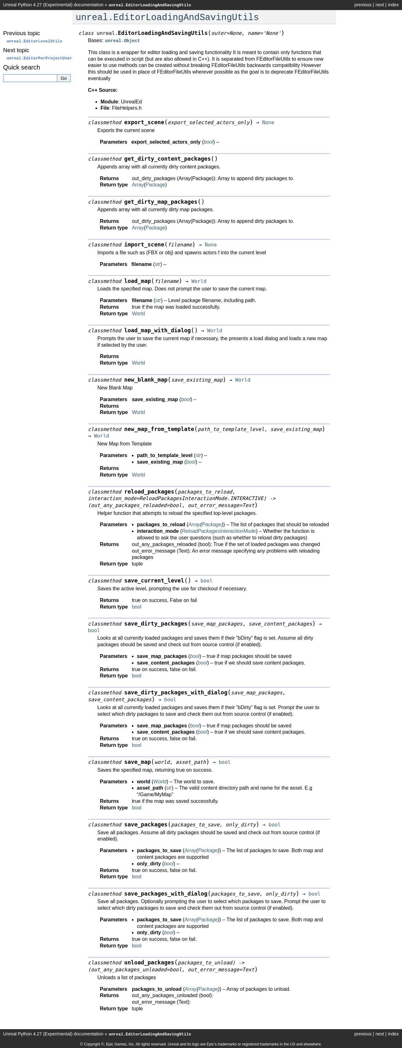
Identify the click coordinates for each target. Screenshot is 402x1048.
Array (138, 184)
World (138, 313)
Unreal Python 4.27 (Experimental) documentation (53, 4)
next (380, 4)
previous (362, 4)
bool (136, 606)
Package (155, 184)
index (393, 4)
